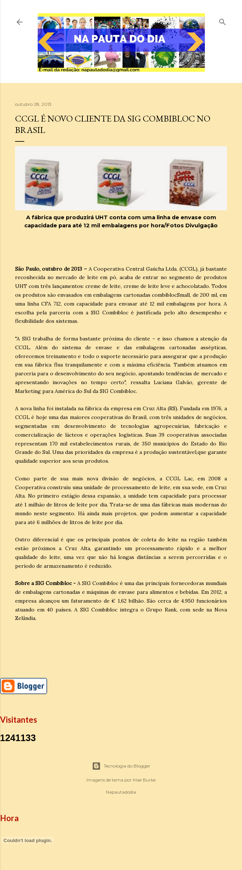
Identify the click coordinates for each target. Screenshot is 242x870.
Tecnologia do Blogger (121, 766)
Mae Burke (144, 780)
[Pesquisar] (222, 20)
